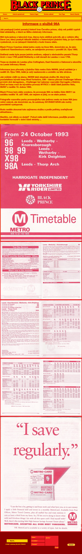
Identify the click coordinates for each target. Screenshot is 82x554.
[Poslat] (56, 547)
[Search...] (41, 18)
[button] (71, 545)
